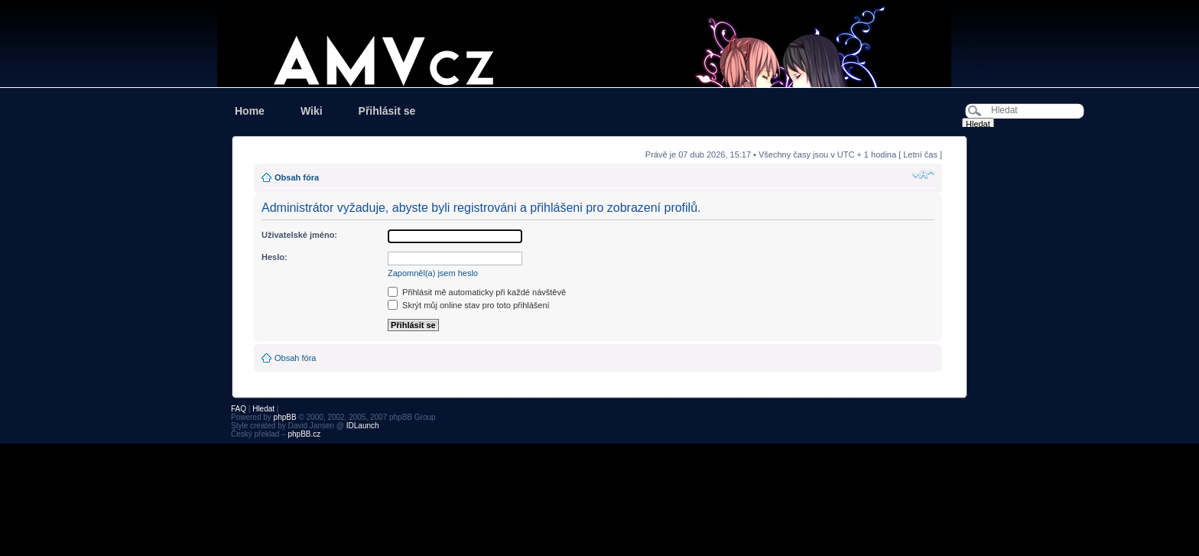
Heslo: (275, 257)
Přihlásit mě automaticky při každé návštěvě (477, 292)
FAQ (238, 409)
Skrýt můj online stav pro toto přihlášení (469, 305)
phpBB (285, 417)
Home (250, 111)
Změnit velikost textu (923, 174)
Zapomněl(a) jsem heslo (433, 273)
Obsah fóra (297, 177)
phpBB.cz (304, 434)
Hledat (263, 409)
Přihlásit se (387, 111)
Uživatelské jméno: (299, 234)
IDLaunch (362, 425)
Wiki (312, 111)
